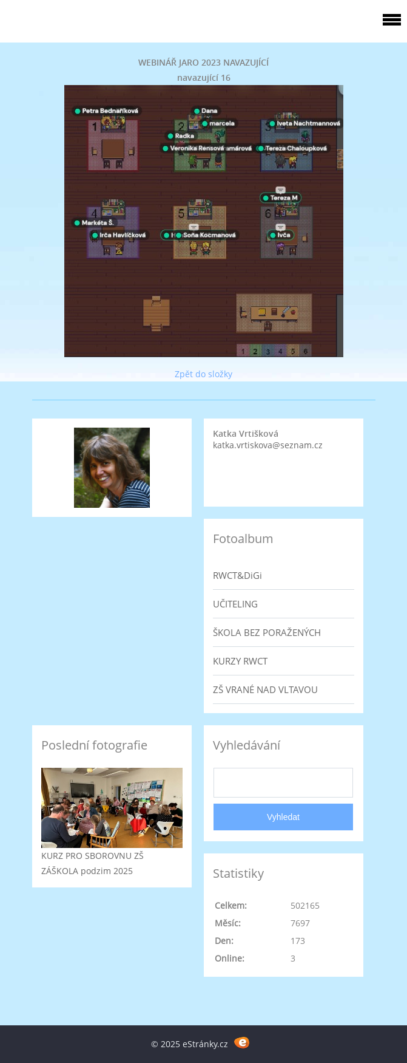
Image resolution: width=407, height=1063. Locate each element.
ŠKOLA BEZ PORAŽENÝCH (267, 632)
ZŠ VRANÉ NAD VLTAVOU (265, 689)
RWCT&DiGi (237, 575)
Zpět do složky (203, 374)
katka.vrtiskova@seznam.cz (268, 445)
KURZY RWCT (240, 661)
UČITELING (235, 604)
